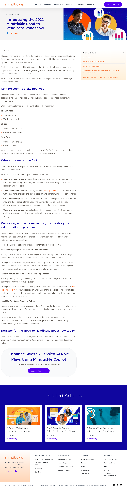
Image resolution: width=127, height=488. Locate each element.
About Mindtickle (87, 459)
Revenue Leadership (65, 467)
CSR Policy (53, 485)
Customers (58, 4)
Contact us (85, 474)
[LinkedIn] (114, 485)
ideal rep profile (49, 190)
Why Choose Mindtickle (44, 459)
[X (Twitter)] (121, 485)
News (83, 467)
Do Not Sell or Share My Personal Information (84, 485)
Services (69, 4)
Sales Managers (64, 470)
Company (90, 4)
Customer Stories (110, 459)
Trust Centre (85, 470)
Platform (37, 4)
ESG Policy (103, 485)
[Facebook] (117, 485)
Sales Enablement (64, 459)
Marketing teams (64, 463)
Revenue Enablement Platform (43, 464)
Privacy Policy (44, 485)
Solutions (47, 4)
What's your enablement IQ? (110, 474)
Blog (105, 467)
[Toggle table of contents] (103, 52)
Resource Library (110, 463)
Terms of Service (63, 485)
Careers (84, 463)
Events (106, 470)
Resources (79, 4)
